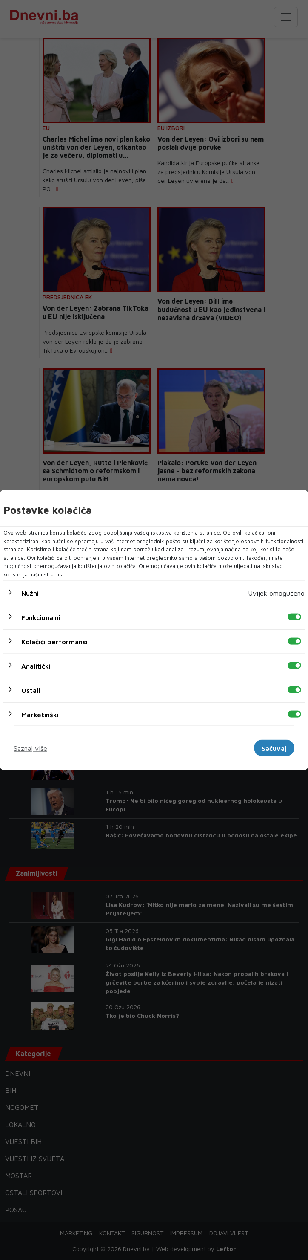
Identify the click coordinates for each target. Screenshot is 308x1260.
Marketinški (40, 714)
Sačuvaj (274, 748)
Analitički (36, 666)
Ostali (30, 690)
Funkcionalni (40, 617)
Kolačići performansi (54, 642)
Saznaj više (30, 748)
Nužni (30, 593)
